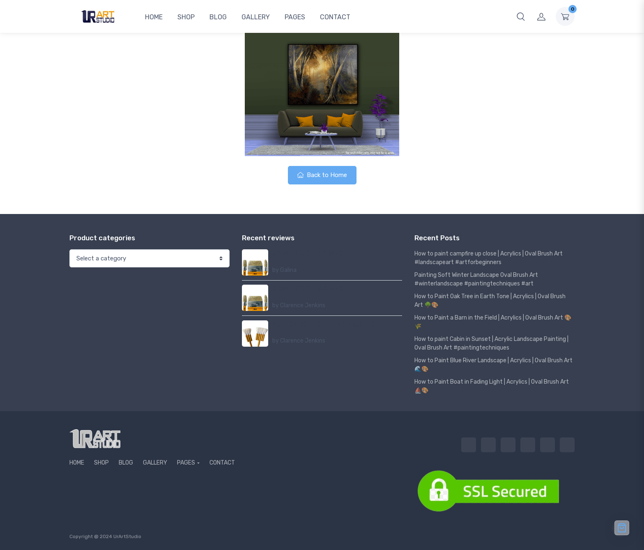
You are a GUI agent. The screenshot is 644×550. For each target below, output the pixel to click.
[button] (520, 16)
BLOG (218, 17)
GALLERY (256, 17)
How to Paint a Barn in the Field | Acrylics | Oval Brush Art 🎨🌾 (492, 322)
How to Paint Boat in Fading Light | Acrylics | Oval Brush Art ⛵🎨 (491, 386)
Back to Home (322, 175)
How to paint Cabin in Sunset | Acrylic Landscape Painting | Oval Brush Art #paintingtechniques (491, 343)
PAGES (295, 17)
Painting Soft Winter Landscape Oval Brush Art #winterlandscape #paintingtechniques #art (476, 279)
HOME (154, 17)
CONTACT (335, 17)
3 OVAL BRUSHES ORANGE (309, 253)
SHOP (186, 17)
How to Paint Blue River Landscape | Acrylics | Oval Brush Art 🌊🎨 (493, 365)
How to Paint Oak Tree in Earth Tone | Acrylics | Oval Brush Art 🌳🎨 (490, 300)
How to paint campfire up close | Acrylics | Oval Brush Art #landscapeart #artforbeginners (488, 258)
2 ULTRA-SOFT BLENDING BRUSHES (323, 324)
